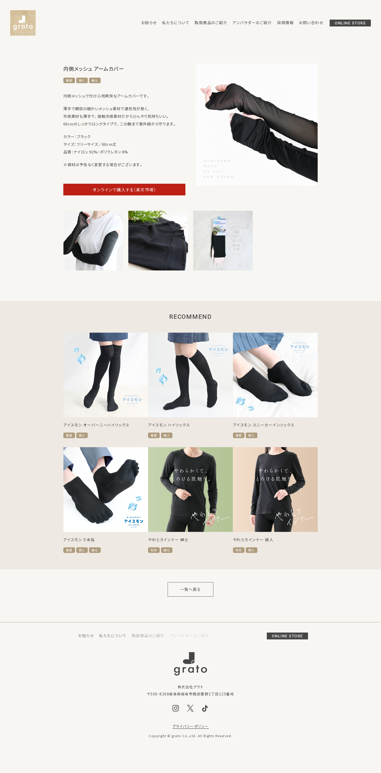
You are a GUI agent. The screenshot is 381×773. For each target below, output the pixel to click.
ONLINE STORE (350, 23)
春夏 (69, 80)
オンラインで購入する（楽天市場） (124, 190)
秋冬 (154, 550)
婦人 (82, 80)
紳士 (95, 80)
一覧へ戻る (190, 589)
